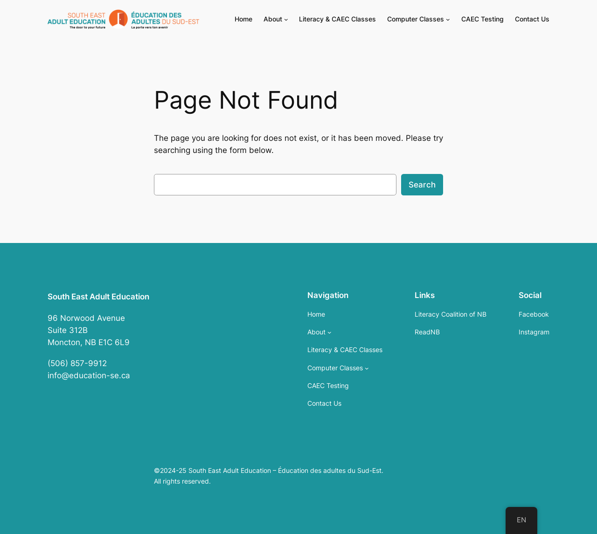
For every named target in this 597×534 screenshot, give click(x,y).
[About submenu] (286, 19)
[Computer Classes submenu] (448, 19)
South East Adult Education (98, 296)
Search (422, 184)
